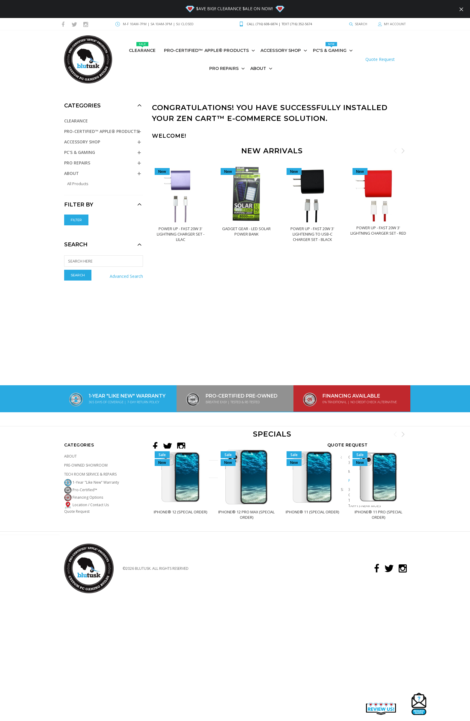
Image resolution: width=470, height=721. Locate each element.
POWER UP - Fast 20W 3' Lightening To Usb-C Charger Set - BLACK (312, 234)
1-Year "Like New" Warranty (91, 482)
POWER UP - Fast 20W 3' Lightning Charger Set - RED (378, 230)
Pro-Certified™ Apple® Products (206, 50)
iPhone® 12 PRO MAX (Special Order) (246, 514)
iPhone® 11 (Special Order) (312, 512)
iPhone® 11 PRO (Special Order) (378, 514)
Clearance (142, 47)
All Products (77, 183)
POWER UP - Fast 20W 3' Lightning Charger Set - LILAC (180, 234)
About (258, 68)
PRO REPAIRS (224, 68)
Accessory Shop (280, 50)
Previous (395, 151)
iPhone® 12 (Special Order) (180, 512)
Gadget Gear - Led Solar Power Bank (246, 231)
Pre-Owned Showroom (86, 465)
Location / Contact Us (86, 504)
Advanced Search (126, 276)
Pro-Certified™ (80, 489)
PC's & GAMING (330, 47)
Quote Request (380, 59)
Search (76, 245)
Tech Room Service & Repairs (90, 474)
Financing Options (83, 497)
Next (403, 151)
